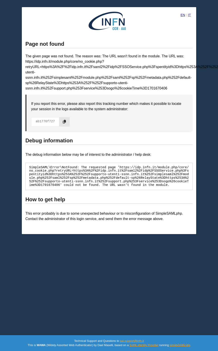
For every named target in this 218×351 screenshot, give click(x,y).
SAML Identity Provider (143, 345)
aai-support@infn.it (132, 341)
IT (189, 15)
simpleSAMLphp (180, 345)
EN (183, 15)
